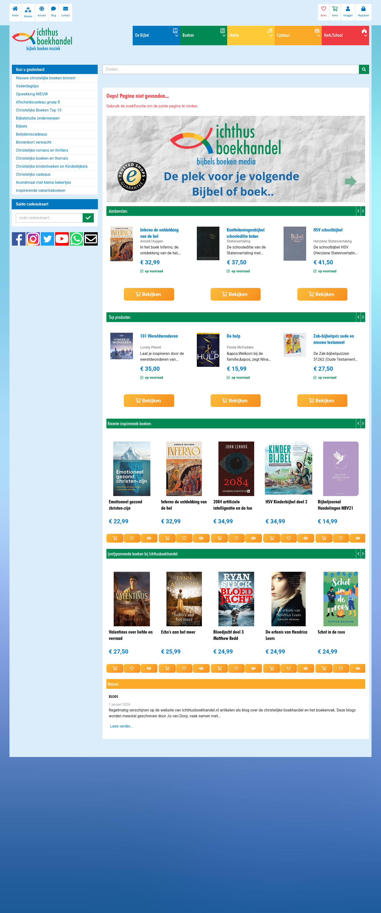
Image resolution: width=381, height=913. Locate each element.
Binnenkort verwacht (33, 142)
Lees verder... (121, 726)
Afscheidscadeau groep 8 (38, 102)
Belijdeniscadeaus (31, 134)
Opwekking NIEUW (32, 94)
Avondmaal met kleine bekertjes (43, 182)
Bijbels (21, 126)
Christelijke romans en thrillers (42, 150)
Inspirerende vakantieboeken (40, 190)
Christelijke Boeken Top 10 (38, 110)
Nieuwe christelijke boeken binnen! (45, 78)
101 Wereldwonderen (159, 336)
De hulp (233, 336)
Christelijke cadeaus (33, 174)
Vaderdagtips (27, 86)
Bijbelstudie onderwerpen (38, 118)
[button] (112, 159)
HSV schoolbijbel (328, 230)
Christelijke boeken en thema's (42, 158)
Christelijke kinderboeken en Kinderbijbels (51, 166)
